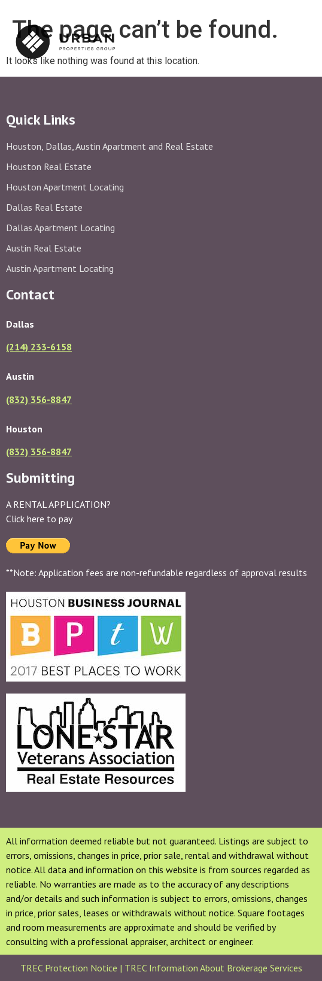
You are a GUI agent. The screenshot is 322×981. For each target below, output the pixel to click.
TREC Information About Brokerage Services (213, 968)
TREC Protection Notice (70, 968)
